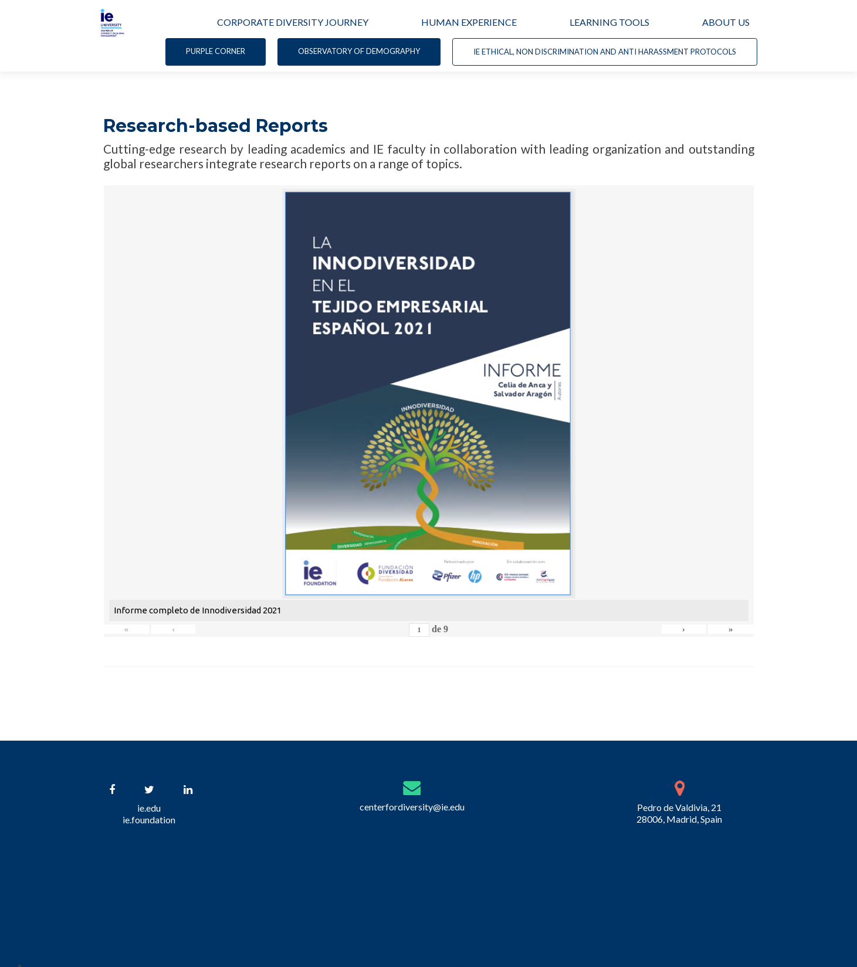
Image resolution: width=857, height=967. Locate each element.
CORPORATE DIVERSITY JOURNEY (292, 22)
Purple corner (215, 51)
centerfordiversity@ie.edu (412, 806)
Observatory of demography (359, 51)
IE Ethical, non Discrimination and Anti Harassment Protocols (604, 51)
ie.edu (149, 807)
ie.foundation (149, 819)
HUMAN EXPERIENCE (469, 22)
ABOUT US (726, 22)
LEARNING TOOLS (609, 22)
